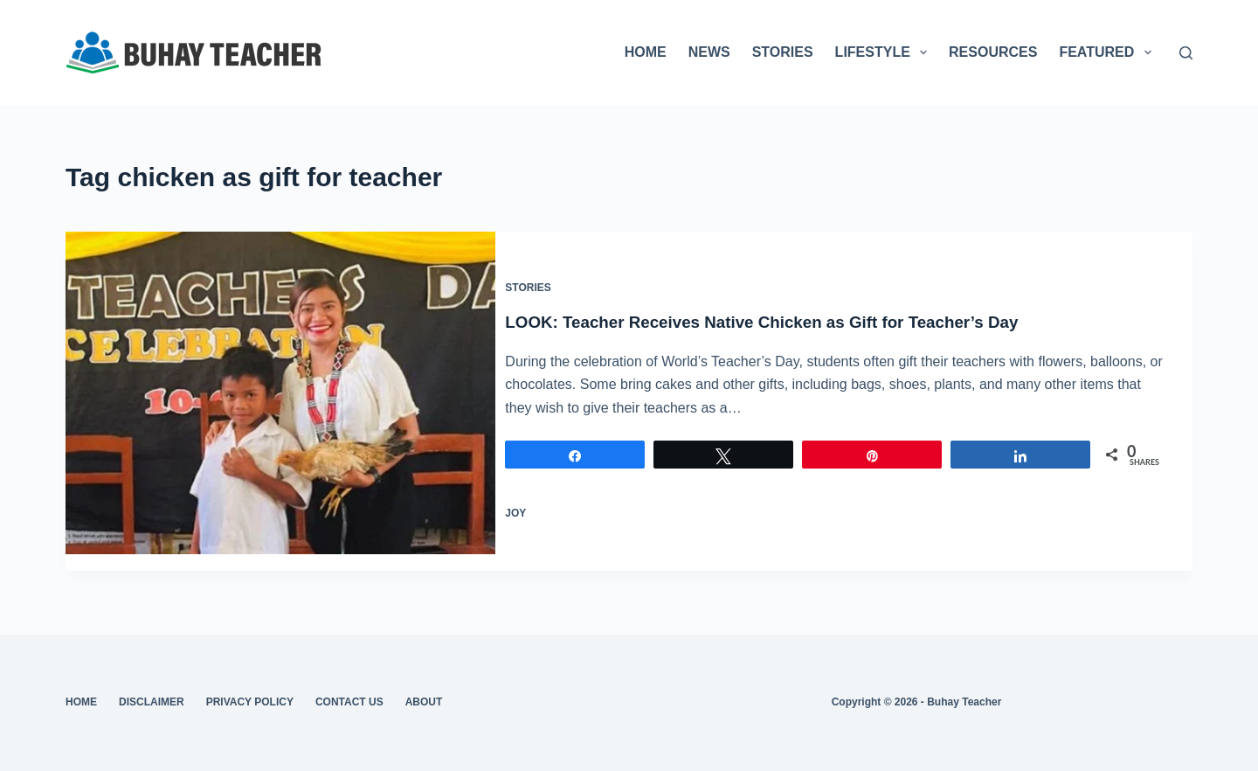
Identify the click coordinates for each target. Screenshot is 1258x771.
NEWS (709, 52)
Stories (544, 280)
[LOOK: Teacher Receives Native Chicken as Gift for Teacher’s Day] (280, 393)
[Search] (1185, 52)
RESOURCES (993, 52)
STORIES (782, 52)
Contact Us (349, 702)
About (424, 702)
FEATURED (1108, 52)
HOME (646, 52)
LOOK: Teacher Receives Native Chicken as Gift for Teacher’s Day (795, 313)
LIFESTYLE (884, 52)
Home (81, 702)
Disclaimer (151, 702)
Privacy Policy (250, 702)
